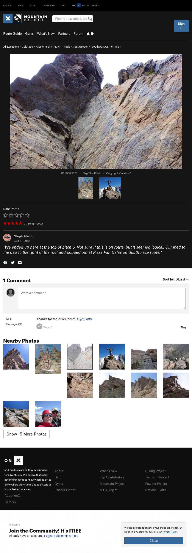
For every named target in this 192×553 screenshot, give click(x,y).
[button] (5, 262)
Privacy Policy (169, 532)
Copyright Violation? (118, 173)
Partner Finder (65, 490)
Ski (63, 5)
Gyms (29, 33)
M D (9, 319)
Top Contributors (112, 477)
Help (58, 477)
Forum (78, 33)
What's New (46, 33)
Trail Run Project (157, 477)
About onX (12, 495)
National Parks (155, 490)
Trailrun (48, 5)
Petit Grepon (80, 46)
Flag (183, 327)
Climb (7, 5)
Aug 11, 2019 (84, 319)
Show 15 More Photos (26, 433)
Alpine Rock (43, 46)
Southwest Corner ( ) (106, 46)
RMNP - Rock (61, 46)
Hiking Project (155, 471)
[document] (153, 535)
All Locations (11, 46)
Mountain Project (112, 484)
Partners (64, 33)
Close (154, 540)
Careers (10, 502)
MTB (20, 5)
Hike (33, 5)
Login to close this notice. (61, 535)
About (59, 471)
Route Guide (12, 33)
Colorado (27, 46)
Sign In (181, 26)
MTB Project (108, 490)
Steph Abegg (23, 236)
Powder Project (156, 484)
